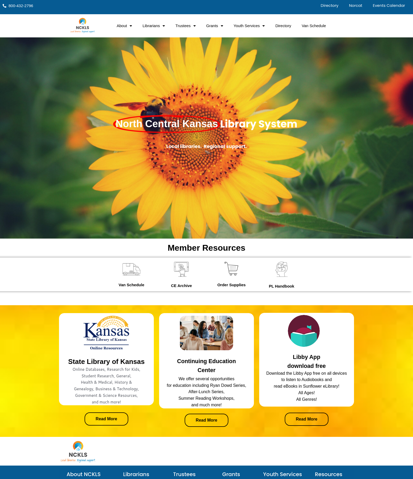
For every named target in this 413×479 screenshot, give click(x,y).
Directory (283, 25)
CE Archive (181, 285)
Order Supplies (231, 285)
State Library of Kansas (106, 362)
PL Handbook (281, 286)
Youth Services (249, 26)
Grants (214, 26)
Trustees (185, 26)
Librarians (153, 26)
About (124, 26)
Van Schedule (314, 25)
